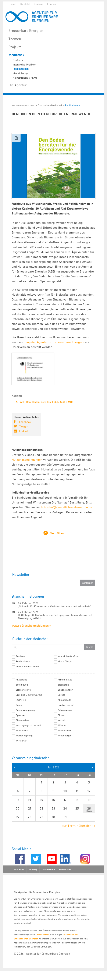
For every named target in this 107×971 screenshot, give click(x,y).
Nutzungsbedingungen (27, 459)
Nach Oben (57, 533)
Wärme (61, 725)
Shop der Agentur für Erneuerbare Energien (54, 342)
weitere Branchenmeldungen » (31, 625)
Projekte (15, 47)
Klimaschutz (64, 700)
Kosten (19, 705)
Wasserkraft (22, 730)
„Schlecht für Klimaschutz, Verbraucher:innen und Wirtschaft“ (54, 606)
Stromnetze (22, 720)
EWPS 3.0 (21, 700)
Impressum (65, 869)
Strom (61, 715)
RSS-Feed (19, 869)
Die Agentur (17, 85)
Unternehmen (43, 934)
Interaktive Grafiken (24, 64)
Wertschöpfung (24, 735)
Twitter (23, 426)
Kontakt (25, 4)
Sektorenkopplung (25, 710)
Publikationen (21, 68)
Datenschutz (48, 869)
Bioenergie (63, 684)
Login (13, 4)
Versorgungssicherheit (28, 725)
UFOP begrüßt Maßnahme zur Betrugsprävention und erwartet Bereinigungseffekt (55, 616)
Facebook (25, 422)
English (51, 4)
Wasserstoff (64, 730)
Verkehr (62, 720)
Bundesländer (65, 690)
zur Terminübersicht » (78, 826)
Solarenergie (65, 710)
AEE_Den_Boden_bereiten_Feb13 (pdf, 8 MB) (46, 401)
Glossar (38, 4)
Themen (14, 39)
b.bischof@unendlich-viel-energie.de (66, 507)
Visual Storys (20, 73)
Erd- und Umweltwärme (29, 695)
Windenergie (64, 735)
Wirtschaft (21, 740)
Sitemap (33, 869)
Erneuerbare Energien (25, 30)
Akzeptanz (21, 679)
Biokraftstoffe (23, 690)
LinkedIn (24, 431)
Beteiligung (22, 684)
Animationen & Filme (25, 77)
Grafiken (18, 60)
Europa (61, 695)
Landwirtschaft (66, 705)
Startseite (43, 105)
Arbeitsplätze (65, 679)
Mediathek (16, 55)
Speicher (20, 715)
